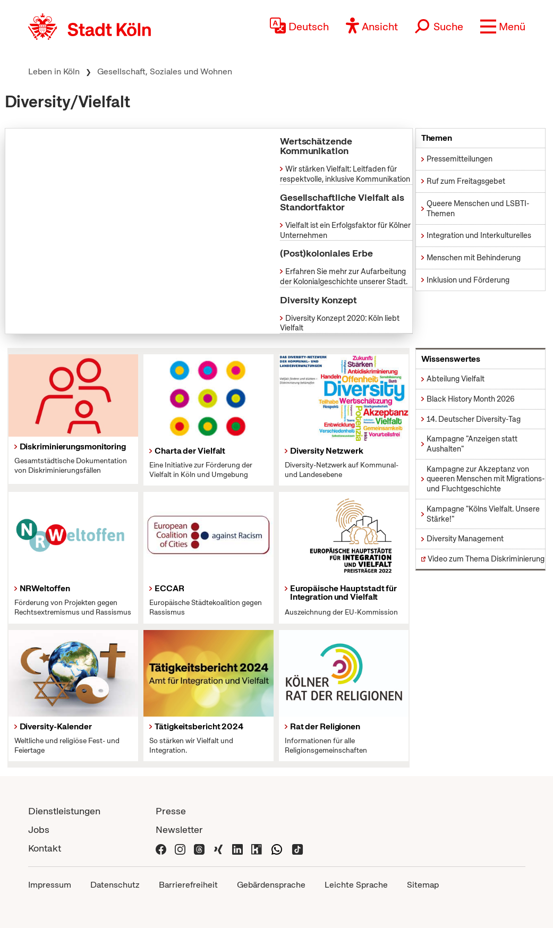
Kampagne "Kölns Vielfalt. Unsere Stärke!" (483, 514)
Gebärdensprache (271, 884)
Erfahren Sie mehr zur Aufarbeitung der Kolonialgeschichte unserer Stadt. (343, 276)
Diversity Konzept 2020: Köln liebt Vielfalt (339, 323)
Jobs (38, 829)
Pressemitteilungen (459, 159)
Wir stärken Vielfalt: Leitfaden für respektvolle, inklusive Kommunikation (345, 174)
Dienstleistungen (64, 811)
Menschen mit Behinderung (474, 257)
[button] (502, 26)
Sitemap (423, 884)
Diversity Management (465, 538)
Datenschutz (115, 884)
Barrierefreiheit (188, 884)
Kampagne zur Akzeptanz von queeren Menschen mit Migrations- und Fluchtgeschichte (486, 478)
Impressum (49, 884)
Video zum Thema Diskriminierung (486, 559)
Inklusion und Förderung (468, 280)
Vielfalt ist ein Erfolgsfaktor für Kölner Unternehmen (345, 230)
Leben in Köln (54, 71)
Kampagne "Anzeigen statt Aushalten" (472, 444)
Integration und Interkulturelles (479, 235)
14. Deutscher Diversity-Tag (474, 419)
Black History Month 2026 (471, 399)
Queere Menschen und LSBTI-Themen (478, 208)
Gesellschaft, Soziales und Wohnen (164, 71)
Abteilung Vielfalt (455, 379)
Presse (171, 811)
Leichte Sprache (356, 884)
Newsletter (179, 829)
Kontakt (44, 848)
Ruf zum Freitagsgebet (466, 181)
